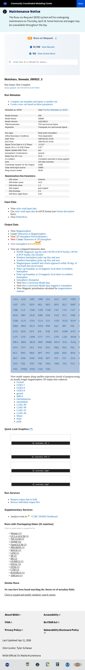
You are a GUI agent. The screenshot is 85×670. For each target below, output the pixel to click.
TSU (64, 363)
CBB (15, 310)
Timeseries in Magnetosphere (31, 234)
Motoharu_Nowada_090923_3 (23, 79)
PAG (48, 347)
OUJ (32, 347)
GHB (15, 320)
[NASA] (6, 3)
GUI (48, 320)
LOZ (23, 337)
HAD (65, 320)
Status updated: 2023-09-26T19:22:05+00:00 (22, 88)
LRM (32, 337)
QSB (56, 353)
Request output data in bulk (24, 499)
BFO (56, 304)
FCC (64, 315)
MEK (23, 342)
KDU (23, 331)
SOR (40, 358)
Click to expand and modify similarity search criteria (30, 594)
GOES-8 (21, 388)
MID (40, 342)
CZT (73, 310)
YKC (48, 369)
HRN (23, 326)
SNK (23, 358)
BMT (73, 304)
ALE (56, 299)
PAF (40, 347)
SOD (32, 358)
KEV (32, 331)
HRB (15, 326)
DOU (15, 315)
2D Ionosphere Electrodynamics (31, 236)
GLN (23, 320)
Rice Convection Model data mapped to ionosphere (47, 285)
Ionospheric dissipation (28, 280)
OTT (23, 347)
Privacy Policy (13, 630)
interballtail (22, 402)
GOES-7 (21, 385)
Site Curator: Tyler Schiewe (17, 648)
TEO (15, 363)
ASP (15, 304)
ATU (23, 304)
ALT (64, 299)
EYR (56, 315)
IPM (48, 326)
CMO (32, 310)
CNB (40, 310)
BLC (64, 304)
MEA (15, 342)
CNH (48, 310)
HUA (32, 326)
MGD (32, 342)
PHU (23, 353)
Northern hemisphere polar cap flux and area (38, 257)
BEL (40, 304)
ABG (32, 299)
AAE (23, 299)
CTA (64, 310)
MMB (49, 342)
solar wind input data (26, 208)
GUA (40, 320)
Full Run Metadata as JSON (55, 110)
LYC (48, 337)
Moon (19, 416)
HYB (40, 326)
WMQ (24, 369)
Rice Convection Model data (36, 282)
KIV (56, 331)
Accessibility (51, 614)
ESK (48, 315)
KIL (40, 331)
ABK (40, 299)
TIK (40, 363)
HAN (73, 320)
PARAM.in (21, 217)
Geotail (20, 382)
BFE (48, 304)
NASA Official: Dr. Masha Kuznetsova (21, 655)
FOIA (7, 622)
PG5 (15, 353)
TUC (73, 363)
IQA (56, 326)
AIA (48, 299)
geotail (20, 393)
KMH (65, 331)
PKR (32, 353)
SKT (15, 358)
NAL (64, 342)
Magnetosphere (23, 231)
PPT (40, 353)
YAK (40, 369)
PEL (73, 347)
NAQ (73, 342)
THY (32, 363)
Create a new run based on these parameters (32, 104)
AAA (15, 299)
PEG (64, 347)
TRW (56, 363)
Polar (19, 418)
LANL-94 (21, 413)
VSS (15, 369)
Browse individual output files (25, 502)
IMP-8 (20, 396)
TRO (48, 363)
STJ (64, 358)
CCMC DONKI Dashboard (42, 516)
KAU (15, 331)
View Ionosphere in (26, 244)
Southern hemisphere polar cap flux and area (38, 260)
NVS (15, 347)
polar (19, 421)
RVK (73, 353)
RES (64, 353)
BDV (32, 304)
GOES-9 (21, 390)
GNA (32, 320)
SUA (73, 358)
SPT (48, 358)
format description (65, 211)
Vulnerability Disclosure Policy (61, 630)
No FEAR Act (50, 622)
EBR (40, 315)
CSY (56, 310)
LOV (15, 337)
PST (48, 353)
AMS (73, 299)
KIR (48, 331)
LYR (56, 337)
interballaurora (24, 399)
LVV (40, 337)
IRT (64, 326)
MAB (73, 337)
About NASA (12, 614)
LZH (64, 337)
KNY (73, 331)
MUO (57, 342)
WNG (32, 369)
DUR (32, 315)
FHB (73, 315)
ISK (72, 326)
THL (23, 363)
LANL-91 (21, 410)
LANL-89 (21, 404)
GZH (56, 320)
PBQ (56, 347)
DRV (23, 315)
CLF (23, 310)
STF (56, 358)
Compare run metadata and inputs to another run (34, 101)
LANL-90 (21, 407)
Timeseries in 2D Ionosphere (37, 239)
